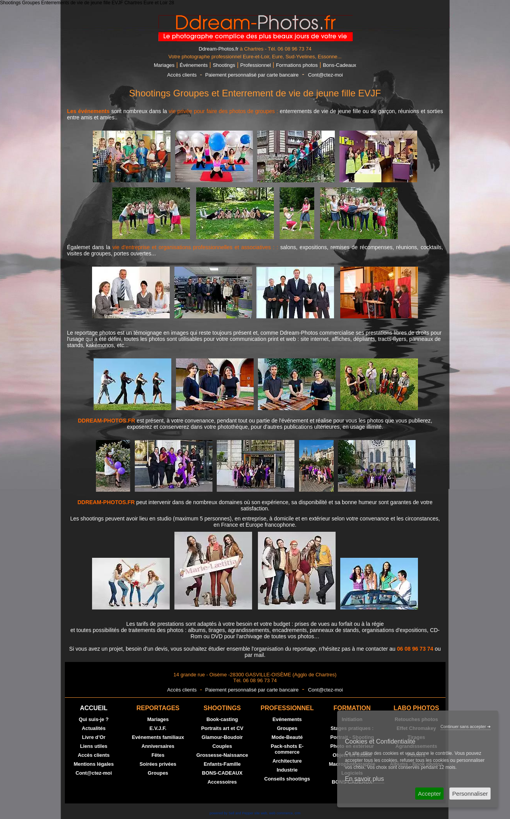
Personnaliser (470, 793)
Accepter (429, 793)
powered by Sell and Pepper (231, 813)
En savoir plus (364, 778)
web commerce (281, 813)
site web (260, 813)
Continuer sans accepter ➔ (465, 726)
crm (298, 813)
